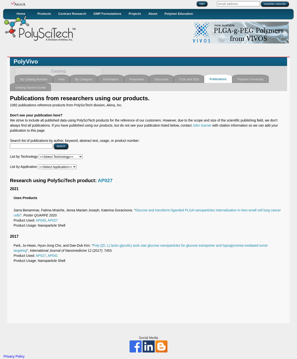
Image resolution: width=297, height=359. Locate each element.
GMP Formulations (107, 13)
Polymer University (250, 79)
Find (61, 79)
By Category (83, 79)
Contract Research (72, 13)
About (152, 13)
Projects (135, 13)
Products (44, 13)
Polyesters (136, 79)
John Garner (202, 125)
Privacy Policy (14, 356)
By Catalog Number (33, 79)
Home (21, 13)
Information (110, 79)
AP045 (41, 220)
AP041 (53, 256)
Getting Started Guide (30, 87)
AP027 (105, 180)
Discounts (161, 79)
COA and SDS (189, 79)
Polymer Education (179, 13)
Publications (218, 79)
